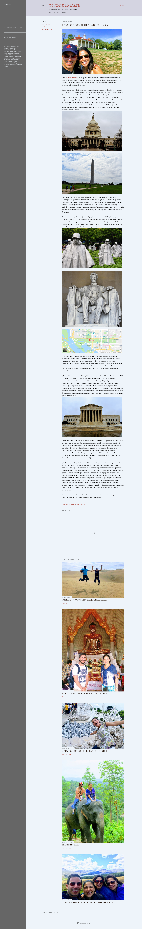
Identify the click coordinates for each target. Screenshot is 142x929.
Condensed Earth (65, 5)
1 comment (65, 603)
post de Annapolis (72, 78)
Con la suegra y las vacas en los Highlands (87, 902)
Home (51, 13)
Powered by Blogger (84, 923)
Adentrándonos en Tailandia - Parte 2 (84, 693)
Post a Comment (66, 696)
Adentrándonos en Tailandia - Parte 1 (84, 751)
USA (43, 27)
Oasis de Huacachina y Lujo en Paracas (84, 599)
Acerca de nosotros (62, 13)
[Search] (123, 5)
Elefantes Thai (70, 844)
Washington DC (47, 29)
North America (46, 24)
